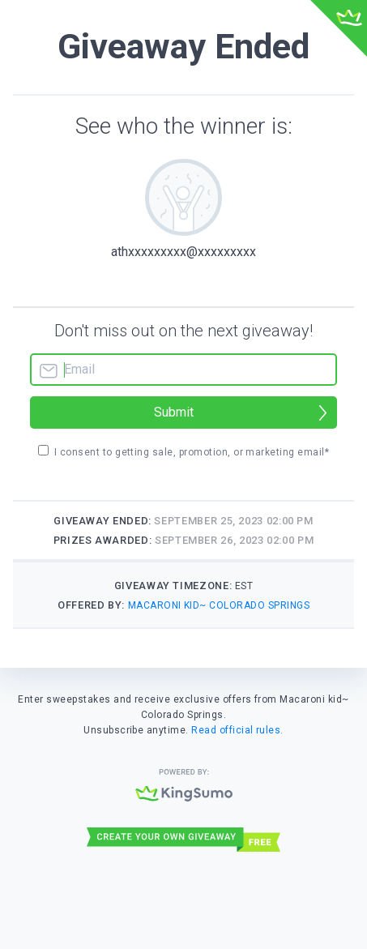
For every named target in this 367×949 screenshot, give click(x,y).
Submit (174, 412)
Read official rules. (237, 730)
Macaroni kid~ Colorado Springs (218, 605)
